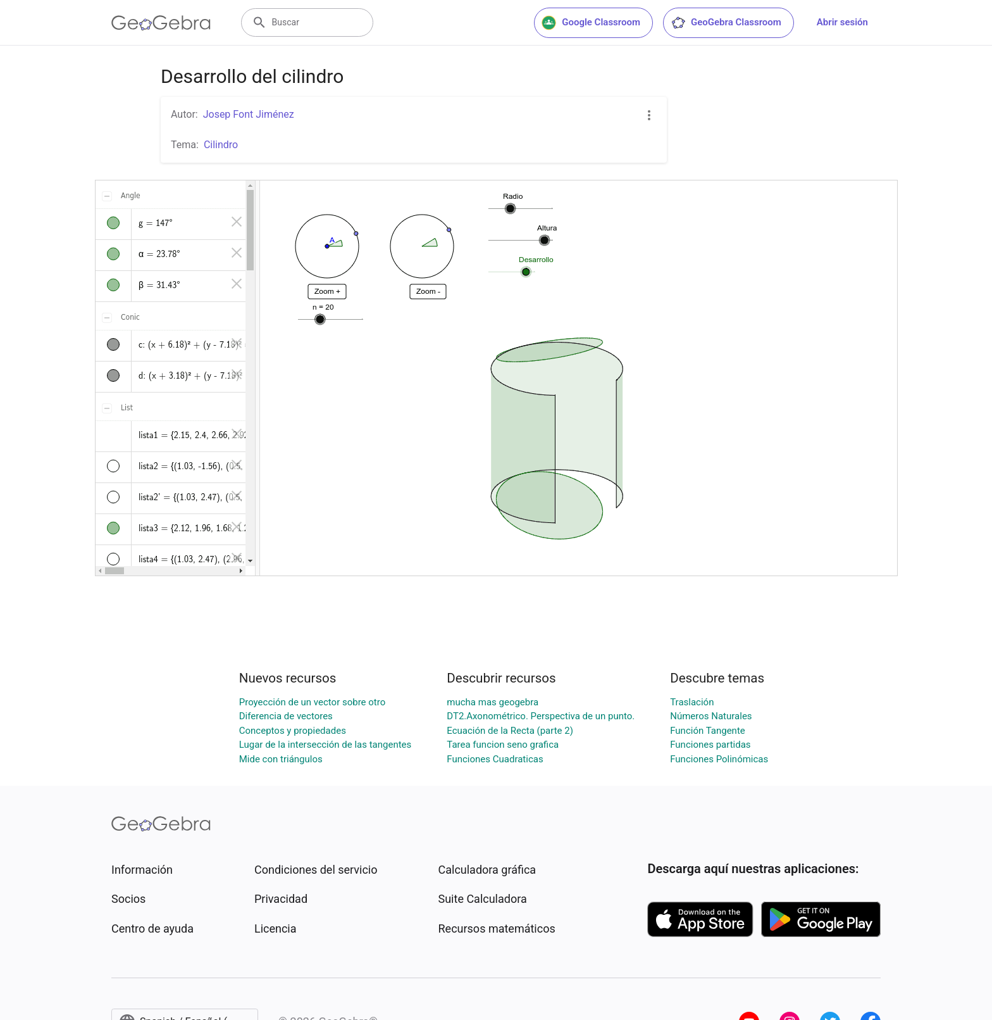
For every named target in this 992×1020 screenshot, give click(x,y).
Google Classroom (591, 22)
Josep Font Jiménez (248, 114)
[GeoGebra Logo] (161, 22)
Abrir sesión (842, 22)
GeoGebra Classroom (726, 22)
